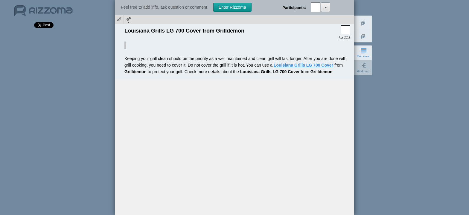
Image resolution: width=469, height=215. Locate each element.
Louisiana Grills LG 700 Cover (303, 65)
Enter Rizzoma (232, 7)
